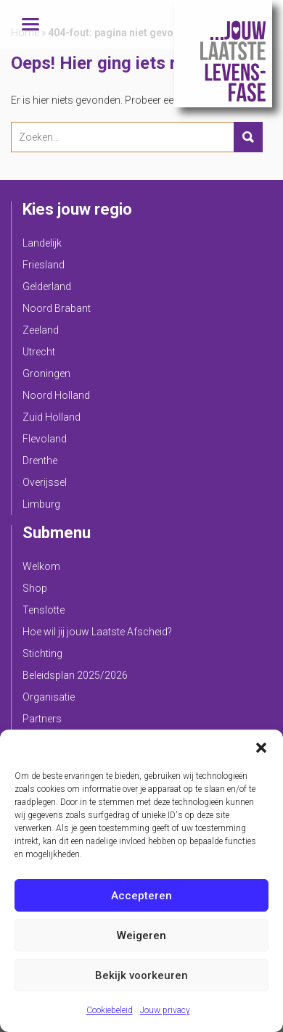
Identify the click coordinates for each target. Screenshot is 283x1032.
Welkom (41, 566)
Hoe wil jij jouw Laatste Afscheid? (97, 631)
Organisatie (48, 697)
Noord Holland (56, 395)
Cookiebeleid (109, 1010)
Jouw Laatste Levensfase (223, 53)
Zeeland (40, 330)
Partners (42, 719)
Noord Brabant (56, 308)
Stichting (42, 653)
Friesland (43, 265)
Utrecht (38, 352)
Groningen (46, 373)
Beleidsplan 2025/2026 (75, 675)
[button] (261, 747)
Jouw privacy (165, 1010)
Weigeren (141, 935)
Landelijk (42, 243)
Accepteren (141, 895)
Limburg (41, 504)
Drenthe (39, 460)
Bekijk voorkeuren (141, 975)
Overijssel (44, 482)
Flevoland (44, 439)
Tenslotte (43, 610)
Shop (34, 588)
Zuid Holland (51, 417)
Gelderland (46, 286)
